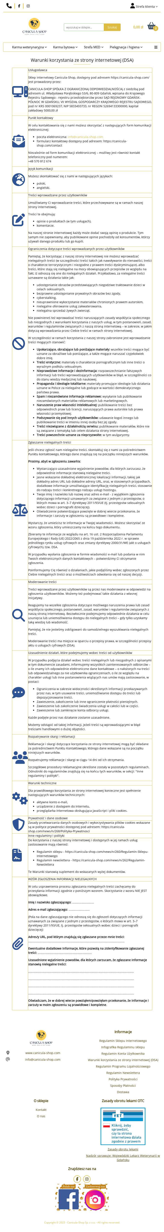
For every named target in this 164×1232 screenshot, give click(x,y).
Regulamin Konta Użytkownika (123, 1053)
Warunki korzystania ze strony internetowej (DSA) (123, 1060)
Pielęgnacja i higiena (126, 47)
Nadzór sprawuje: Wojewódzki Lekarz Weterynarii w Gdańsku (123, 1158)
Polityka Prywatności (123, 1079)
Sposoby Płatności (123, 1086)
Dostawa (123, 1092)
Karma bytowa (65, 47)
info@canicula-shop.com (85, 137)
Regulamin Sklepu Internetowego (123, 1041)
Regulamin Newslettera (123, 1073)
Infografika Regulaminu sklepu (123, 1047)
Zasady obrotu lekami (123, 1149)
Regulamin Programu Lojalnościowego (123, 1066)
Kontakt (41, 1110)
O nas (41, 1116)
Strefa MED (93, 47)
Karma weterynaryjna (29, 47)
